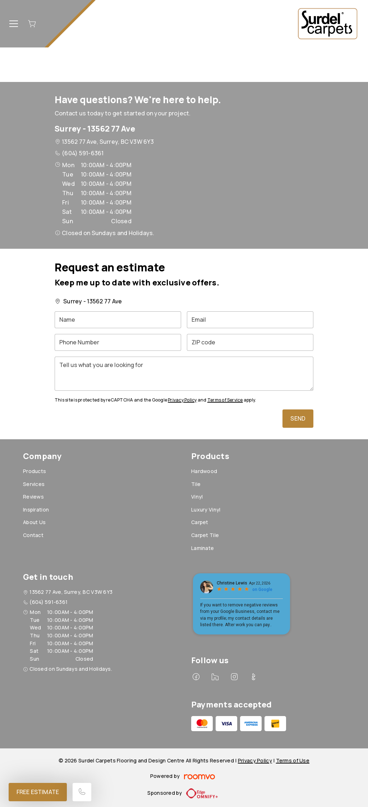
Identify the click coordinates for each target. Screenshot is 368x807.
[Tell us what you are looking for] (184, 374)
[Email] (250, 319)
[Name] (118, 319)
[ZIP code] (250, 342)
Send (297, 418)
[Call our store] (82, 792)
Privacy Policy (182, 400)
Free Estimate (38, 792)
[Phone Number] (118, 342)
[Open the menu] (14, 24)
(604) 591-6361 (83, 153)
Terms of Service (225, 400)
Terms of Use (292, 760)
